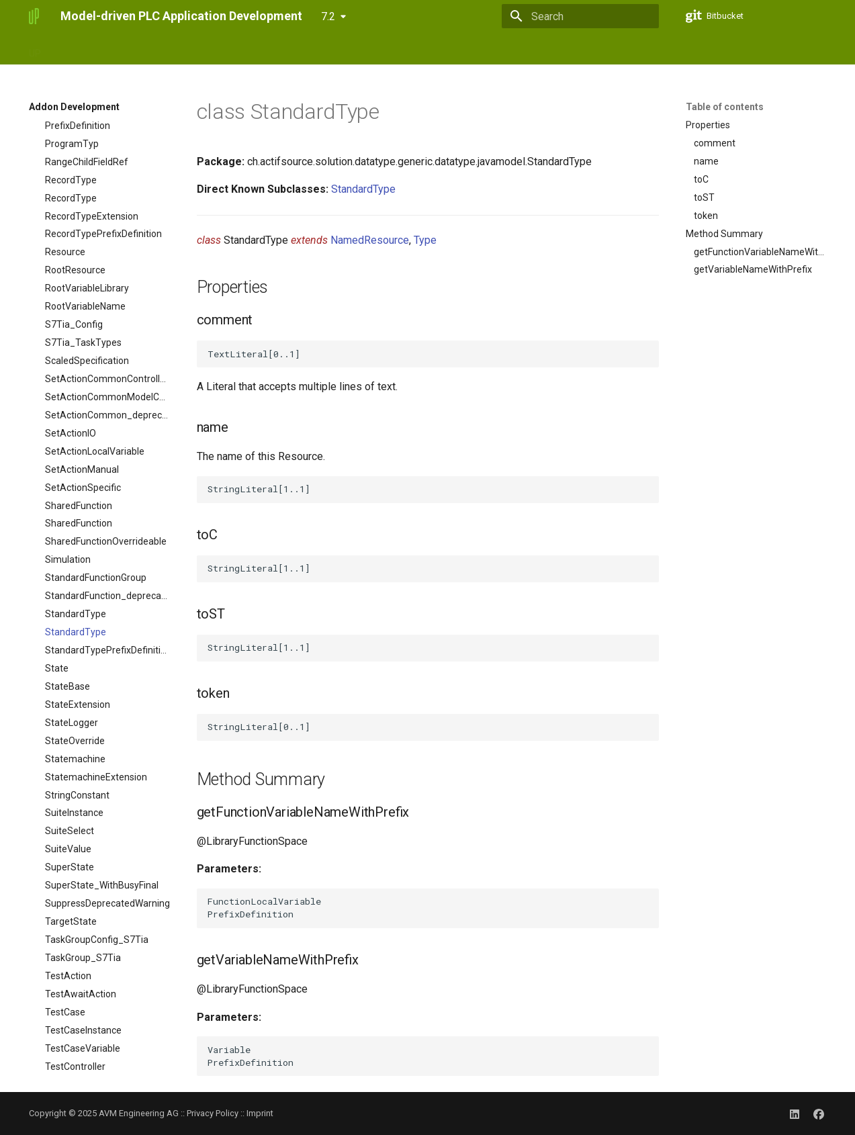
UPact (124, 49)
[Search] (580, 16)
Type (425, 240)
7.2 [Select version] (328, 16)
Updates (226, 49)
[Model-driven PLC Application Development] (34, 16)
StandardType (363, 189)
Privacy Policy (212, 1113)
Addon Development (304, 49)
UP (35, 49)
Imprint (259, 1113)
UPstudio (76, 49)
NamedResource (369, 240)
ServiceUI (173, 49)
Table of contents (725, 106)
